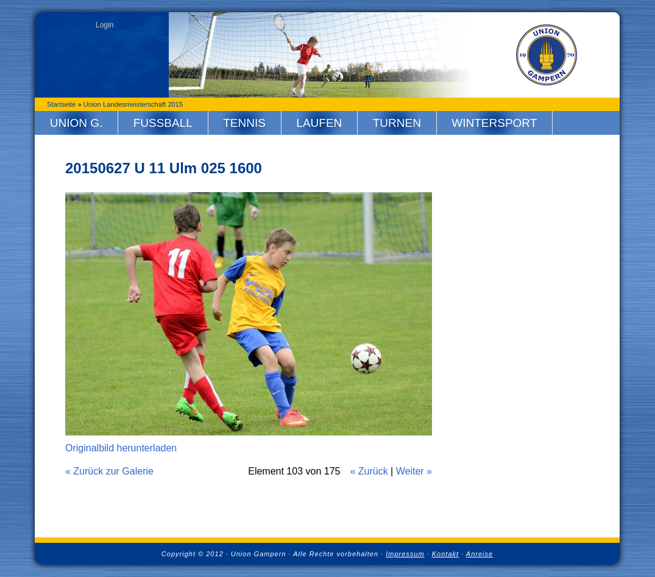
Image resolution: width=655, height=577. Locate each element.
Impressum (405, 553)
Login (104, 25)
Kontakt (445, 553)
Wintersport (494, 122)
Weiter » (414, 471)
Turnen (397, 122)
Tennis (244, 122)
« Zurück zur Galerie (109, 471)
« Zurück (369, 471)
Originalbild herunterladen (121, 448)
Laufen (319, 122)
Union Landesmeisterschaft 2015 (133, 104)
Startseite (61, 104)
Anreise (479, 553)
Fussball (163, 122)
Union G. (76, 122)
